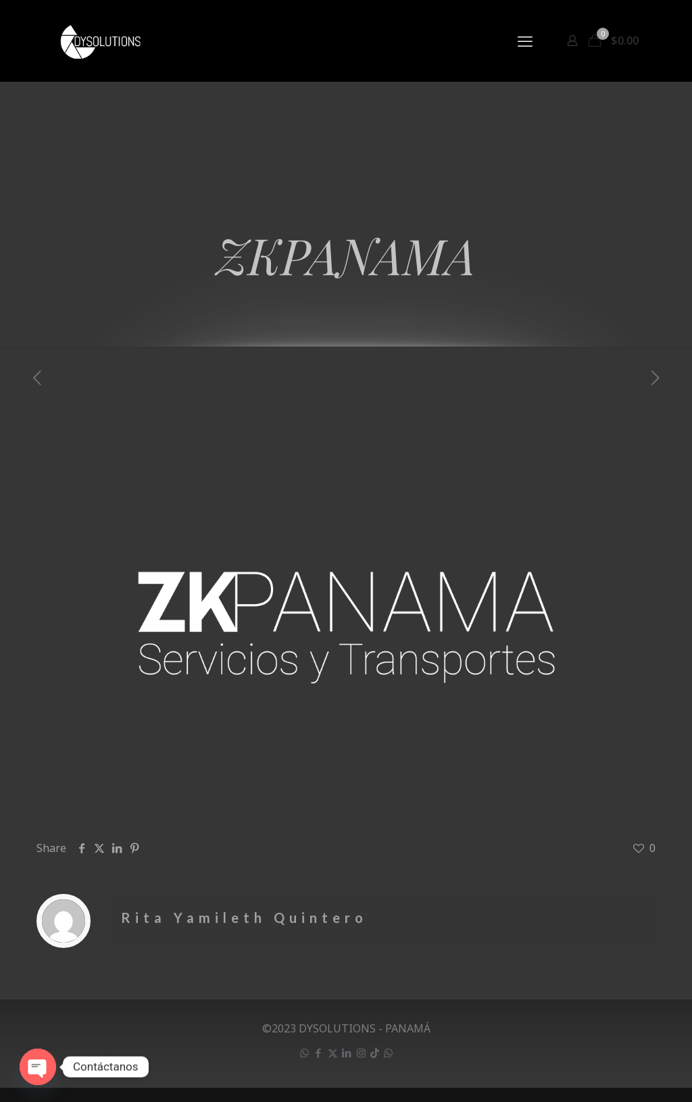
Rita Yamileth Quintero (244, 917)
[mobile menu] (525, 40)
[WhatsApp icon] (304, 1052)
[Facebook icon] (319, 1052)
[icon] (374, 1052)
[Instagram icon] (361, 1052)
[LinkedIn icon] (347, 1052)
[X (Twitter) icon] (333, 1052)
